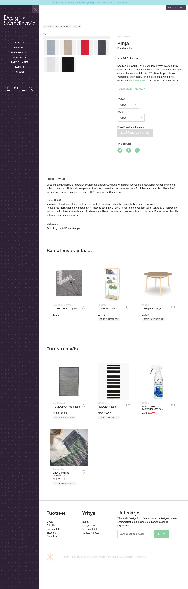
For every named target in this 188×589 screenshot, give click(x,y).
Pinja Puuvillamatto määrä (131, 127)
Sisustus (19, 57)
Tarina (20, 67)
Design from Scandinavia (57, 27)
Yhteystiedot (88, 538)
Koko (121, 99)
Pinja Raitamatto (138, 80)
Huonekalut (19, 52)
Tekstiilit (19, 47)
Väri (120, 112)
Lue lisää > (123, 2)
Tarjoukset (19, 62)
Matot (19, 42)
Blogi (19, 72)
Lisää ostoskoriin (135, 132)
